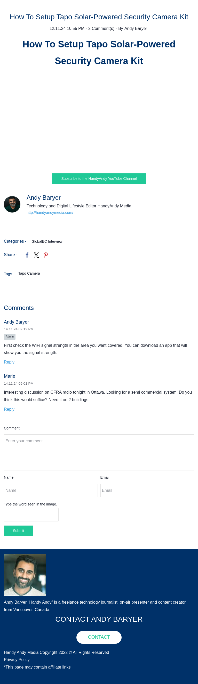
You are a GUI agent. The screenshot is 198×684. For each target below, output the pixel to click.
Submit (18, 531)
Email (104, 477)
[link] (27, 255)
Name (8, 477)
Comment (12, 428)
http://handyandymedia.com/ (50, 212)
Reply (9, 362)
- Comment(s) (100, 28)
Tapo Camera (29, 273)
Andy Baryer (135, 28)
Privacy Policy (17, 659)
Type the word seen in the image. (30, 504)
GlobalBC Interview (46, 241)
